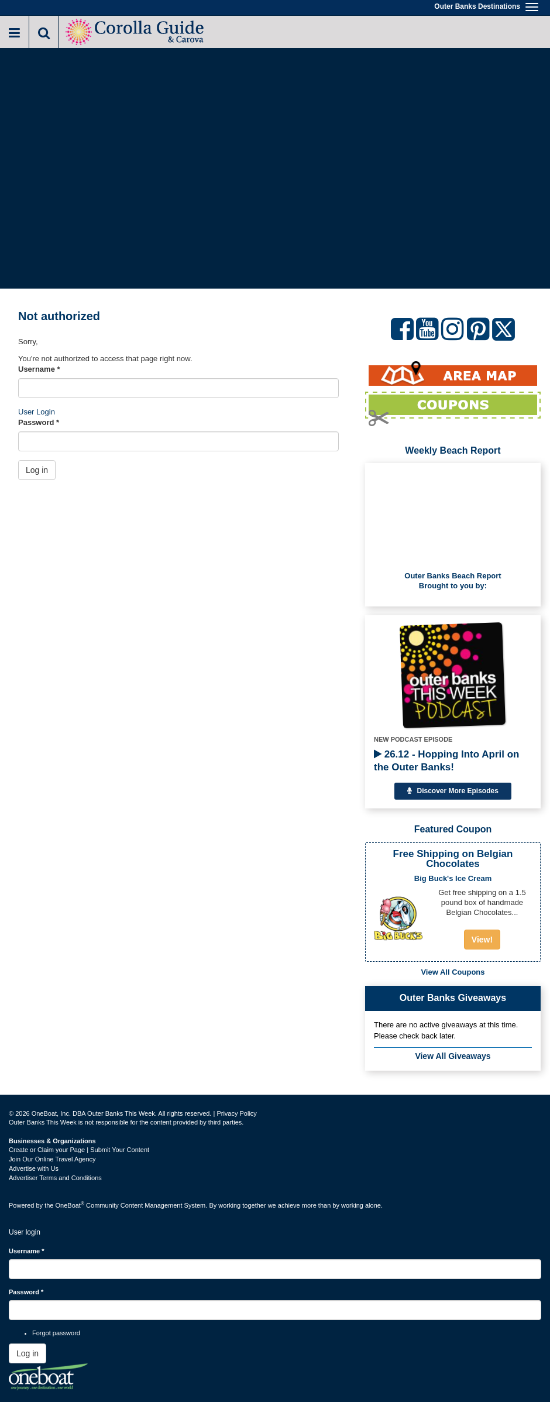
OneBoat (70, 1205)
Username (39, 369)
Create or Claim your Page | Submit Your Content (79, 1149)
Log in (37, 470)
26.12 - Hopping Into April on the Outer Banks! (446, 761)
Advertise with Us (34, 1168)
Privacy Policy (236, 1113)
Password (38, 422)
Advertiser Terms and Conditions (55, 1177)
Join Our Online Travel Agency (52, 1159)
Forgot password (56, 1332)
